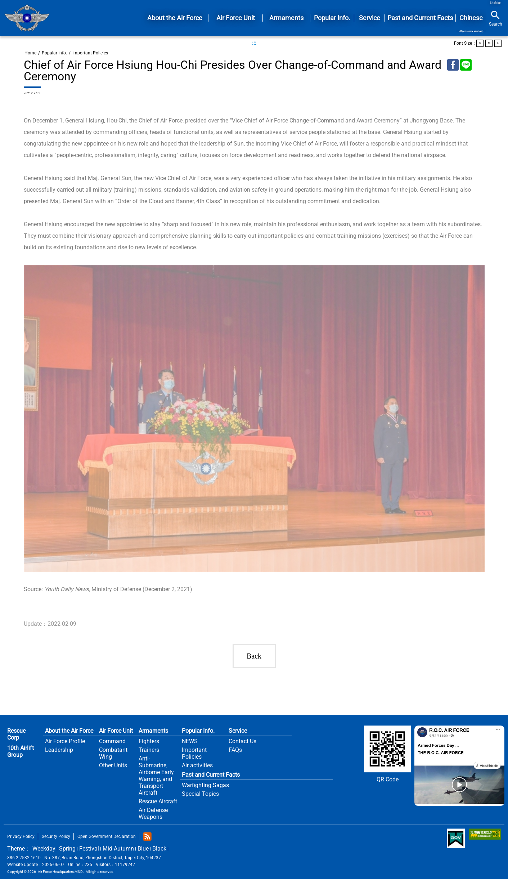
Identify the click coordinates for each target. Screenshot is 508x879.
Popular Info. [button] (332, 18)
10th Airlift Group (20, 751)
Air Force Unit (116, 730)
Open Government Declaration (106, 836)
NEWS (190, 741)
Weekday (43, 848)
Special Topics (200, 793)
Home (27, 18)
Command (112, 741)
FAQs (235, 749)
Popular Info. (54, 52)
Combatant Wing (113, 753)
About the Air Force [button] (174, 18)
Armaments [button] (286, 18)
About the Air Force (69, 730)
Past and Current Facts (211, 774)
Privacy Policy (21, 836)
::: (254, 43)
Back (254, 656)
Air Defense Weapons (153, 813)
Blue (143, 848)
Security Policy (56, 836)
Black (159, 848)
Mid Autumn (118, 848)
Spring (67, 848)
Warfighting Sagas (205, 785)
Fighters (149, 741)
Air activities (197, 765)
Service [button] (369, 18)
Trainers (149, 749)
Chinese (471, 23)
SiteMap (495, 2)
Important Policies (90, 52)
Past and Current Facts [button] (420, 18)
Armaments (153, 730)
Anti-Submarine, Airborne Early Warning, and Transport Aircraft (156, 775)
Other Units (113, 765)
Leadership (59, 749)
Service (238, 730)
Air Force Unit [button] (235, 18)
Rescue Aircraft (158, 801)
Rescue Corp (16, 734)
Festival (89, 848)
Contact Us (242, 741)
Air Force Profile (65, 741)
